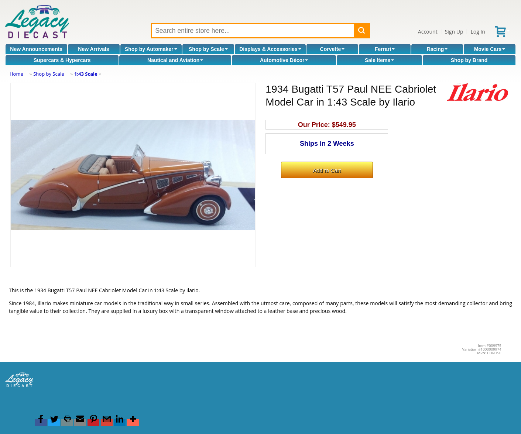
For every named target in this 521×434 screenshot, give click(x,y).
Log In (477, 31)
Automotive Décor (284, 60)
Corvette (332, 49)
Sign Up (454, 31)
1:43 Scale (85, 73)
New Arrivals (93, 49)
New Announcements (36, 49)
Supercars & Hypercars (62, 60)
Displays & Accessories (270, 49)
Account (428, 31)
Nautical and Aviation (175, 60)
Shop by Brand (469, 60)
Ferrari (385, 49)
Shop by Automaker (151, 49)
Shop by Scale (208, 49)
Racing (437, 49)
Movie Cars (489, 49)
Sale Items (379, 60)
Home (16, 73)
